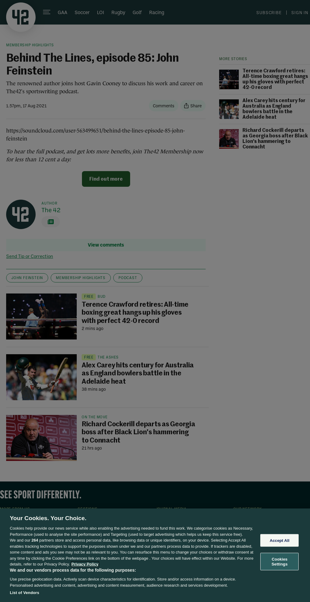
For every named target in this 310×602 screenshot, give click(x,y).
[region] (155, 555)
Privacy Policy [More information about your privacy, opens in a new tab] (85, 564)
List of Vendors (24, 592)
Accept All (279, 540)
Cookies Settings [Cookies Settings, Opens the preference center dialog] (280, 561)
